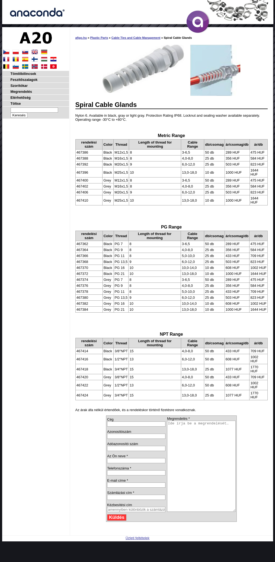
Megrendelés (21, 92)
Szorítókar (19, 86)
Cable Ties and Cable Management (136, 37)
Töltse (16, 103)
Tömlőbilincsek (23, 74)
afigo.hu (81, 37)
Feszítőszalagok (24, 80)
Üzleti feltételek (137, 556)
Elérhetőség (21, 98)
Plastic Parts (99, 37)
